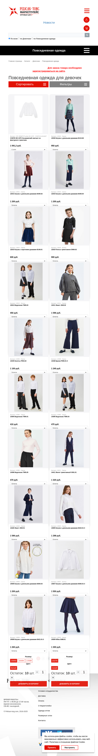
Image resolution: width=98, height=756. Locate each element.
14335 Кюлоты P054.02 (18, 361)
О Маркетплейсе (44, 706)
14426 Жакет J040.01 (17, 528)
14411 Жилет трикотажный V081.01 (64, 472)
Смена (64, 136)
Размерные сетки (45, 716)
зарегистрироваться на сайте (49, 71)
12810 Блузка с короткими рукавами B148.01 (26, 249)
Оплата (41, 701)
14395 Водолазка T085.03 (60, 416)
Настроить (70, 748)
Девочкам (36, 61)
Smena (64, 247)
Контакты (42, 720)
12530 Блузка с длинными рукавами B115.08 (67, 138)
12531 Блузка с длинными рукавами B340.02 (26, 194)
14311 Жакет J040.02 (58, 305)
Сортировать (31, 84)
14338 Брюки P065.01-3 (59, 361)
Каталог (27, 61)
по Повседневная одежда (44, 39)
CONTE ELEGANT (41, 136)
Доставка (42, 696)
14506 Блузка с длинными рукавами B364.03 (26, 584)
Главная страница (15, 61)
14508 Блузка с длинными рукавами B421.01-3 (27, 639)
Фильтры (73, 84)
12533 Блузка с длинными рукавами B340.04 (67, 194)
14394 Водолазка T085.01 (19, 416)
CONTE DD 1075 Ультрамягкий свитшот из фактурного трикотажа (25, 139)
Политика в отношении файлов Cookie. (67, 742)
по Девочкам (25, 39)
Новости (49, 22)
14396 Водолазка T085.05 (19, 472)
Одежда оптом (44, 711)
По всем (14, 39)
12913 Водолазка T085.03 (19, 305)
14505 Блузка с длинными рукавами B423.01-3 (68, 528)
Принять (52, 748)
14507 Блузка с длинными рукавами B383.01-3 (68, 584)
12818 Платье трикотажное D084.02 (64, 249)
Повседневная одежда (50, 61)
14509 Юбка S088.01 (58, 639)
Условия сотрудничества (48, 691)
